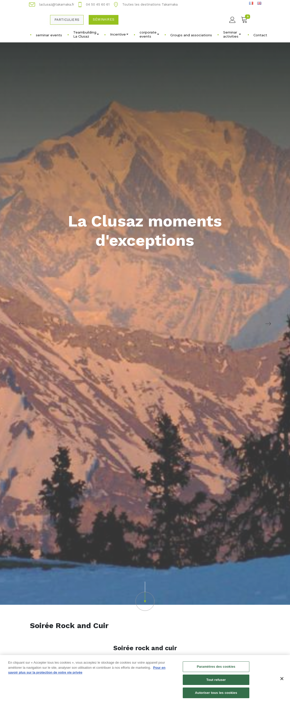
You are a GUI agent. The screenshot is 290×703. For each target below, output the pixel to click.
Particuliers (66, 20)
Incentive (119, 34)
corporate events (149, 34)
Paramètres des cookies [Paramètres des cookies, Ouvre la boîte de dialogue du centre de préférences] (216, 669)
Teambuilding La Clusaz (86, 34)
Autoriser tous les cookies (216, 695)
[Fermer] (281, 680)
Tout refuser (216, 682)
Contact (260, 35)
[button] (145, 596)
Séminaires (103, 19)
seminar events (49, 35)
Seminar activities (232, 34)
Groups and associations (191, 35)
